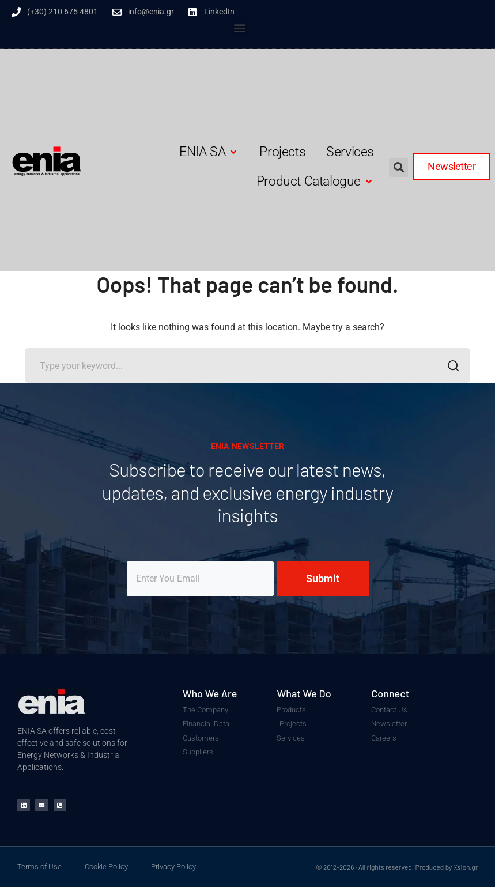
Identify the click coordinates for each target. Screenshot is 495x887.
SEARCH (450, 367)
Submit (322, 578)
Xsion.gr (466, 867)
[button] (240, 27)
